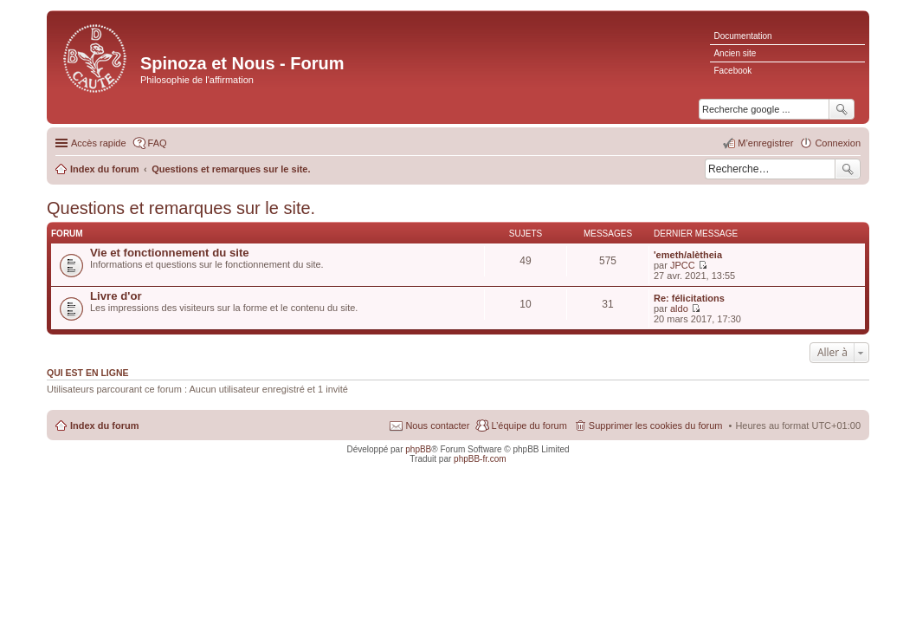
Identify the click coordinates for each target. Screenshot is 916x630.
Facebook (732, 70)
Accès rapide (98, 143)
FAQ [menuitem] (157, 143)
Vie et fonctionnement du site (169, 252)
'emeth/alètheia (688, 255)
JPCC (682, 265)
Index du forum (104, 425)
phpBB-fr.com (480, 459)
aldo (679, 308)
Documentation (742, 36)
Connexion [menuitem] (838, 143)
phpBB (418, 449)
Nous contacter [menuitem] (437, 425)
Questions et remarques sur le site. (181, 208)
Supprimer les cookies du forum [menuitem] (656, 425)
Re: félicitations (689, 298)
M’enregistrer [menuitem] (765, 143)
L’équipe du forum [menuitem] (528, 425)
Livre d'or (116, 295)
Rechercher (848, 169)
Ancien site (734, 53)
